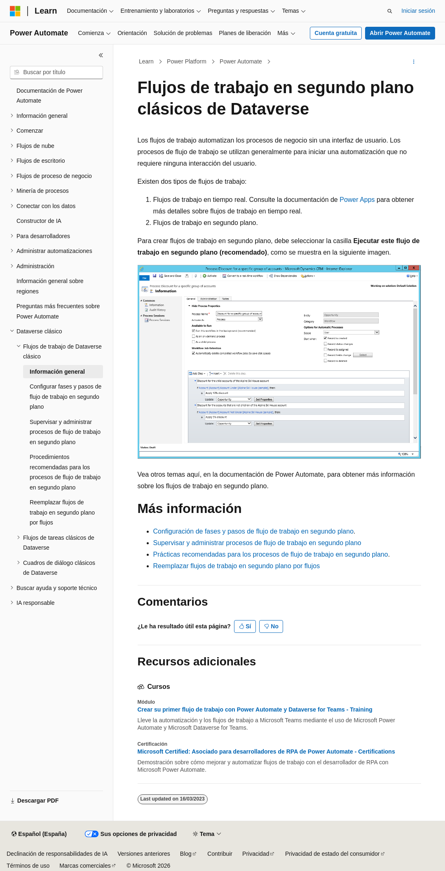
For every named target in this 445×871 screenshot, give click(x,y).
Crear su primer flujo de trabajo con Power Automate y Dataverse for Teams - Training (255, 709)
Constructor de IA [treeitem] (38, 221)
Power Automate (241, 61)
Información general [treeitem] (57, 371)
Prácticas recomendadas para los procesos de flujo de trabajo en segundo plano (270, 554)
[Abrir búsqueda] (390, 11)
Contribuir (219, 853)
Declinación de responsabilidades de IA (57, 853)
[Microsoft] (15, 11)
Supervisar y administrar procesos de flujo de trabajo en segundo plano (257, 542)
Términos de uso (28, 865)
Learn (146, 61)
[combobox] (56, 72)
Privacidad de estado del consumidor (332, 853)
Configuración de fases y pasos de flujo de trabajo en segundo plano (253, 531)
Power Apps (357, 199)
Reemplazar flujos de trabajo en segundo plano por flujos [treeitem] (62, 512)
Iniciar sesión (418, 10)
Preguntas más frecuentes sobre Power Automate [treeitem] (58, 311)
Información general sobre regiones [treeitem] (50, 286)
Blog (186, 853)
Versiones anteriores (143, 853)
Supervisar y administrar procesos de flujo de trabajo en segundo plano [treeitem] (65, 432)
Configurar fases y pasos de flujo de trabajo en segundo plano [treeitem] (65, 396)
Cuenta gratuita (336, 33)
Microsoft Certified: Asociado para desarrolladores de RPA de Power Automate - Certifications (266, 751)
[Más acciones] (413, 61)
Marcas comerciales (84, 865)
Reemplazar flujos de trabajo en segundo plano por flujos (236, 565)
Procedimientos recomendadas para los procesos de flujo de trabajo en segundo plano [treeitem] (65, 472)
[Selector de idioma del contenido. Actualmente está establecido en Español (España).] (39, 834)
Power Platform (186, 61)
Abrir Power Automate (400, 33)
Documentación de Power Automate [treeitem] (49, 95)
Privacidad (255, 853)
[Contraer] (101, 55)
